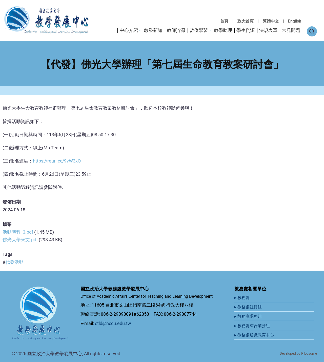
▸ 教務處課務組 (248, 316)
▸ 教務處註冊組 (248, 307)
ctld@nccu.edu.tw (113, 323)
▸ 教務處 (242, 297)
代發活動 (14, 262)
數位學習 (199, 30)
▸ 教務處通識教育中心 (254, 335)
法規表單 (268, 30)
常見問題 (291, 30)
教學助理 (223, 30)
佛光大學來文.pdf (20, 239)
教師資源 (176, 30)
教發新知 (153, 30)
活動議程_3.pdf (18, 232)
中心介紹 (129, 30)
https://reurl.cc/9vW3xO (57, 161)
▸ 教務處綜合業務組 (252, 325)
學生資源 (245, 30)
